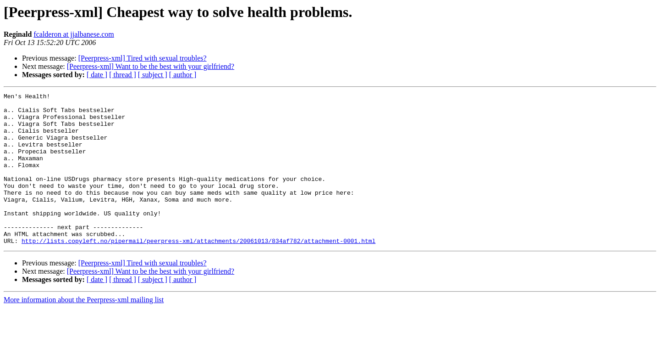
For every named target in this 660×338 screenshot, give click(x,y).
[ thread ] (122, 75)
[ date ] (97, 75)
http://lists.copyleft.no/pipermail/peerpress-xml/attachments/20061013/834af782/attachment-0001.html (198, 271)
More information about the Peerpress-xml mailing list (84, 330)
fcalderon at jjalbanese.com (73, 34)
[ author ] (183, 75)
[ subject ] (152, 75)
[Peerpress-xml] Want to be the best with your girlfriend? (150, 66)
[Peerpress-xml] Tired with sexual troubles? (142, 58)
